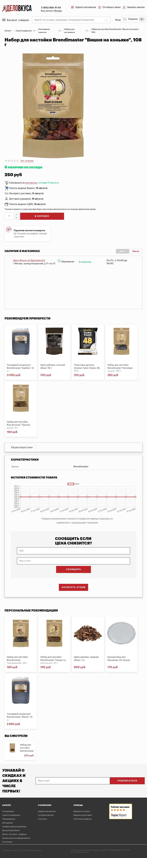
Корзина (134, 19)
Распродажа (8, 811)
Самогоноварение (24, 31)
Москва (58, 11)
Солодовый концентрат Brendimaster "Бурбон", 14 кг (20, 368)
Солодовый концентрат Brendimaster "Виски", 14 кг (19, 717)
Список (135, 251)
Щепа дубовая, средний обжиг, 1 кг (86, 658)
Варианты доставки (83, 815)
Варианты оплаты (82, 811)
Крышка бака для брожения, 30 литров (119, 658)
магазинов (31, 183)
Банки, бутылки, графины (14, 834)
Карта (122, 251)
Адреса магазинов (83, 7)
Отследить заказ (109, 7)
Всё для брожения (11, 830)
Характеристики (22, 447)
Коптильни (7, 842)
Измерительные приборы (14, 827)
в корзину (42, 216)
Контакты (42, 819)
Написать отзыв (73, 587)
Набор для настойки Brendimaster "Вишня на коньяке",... (27, 751)
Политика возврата (83, 819)
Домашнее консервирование (16, 838)
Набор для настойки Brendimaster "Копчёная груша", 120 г (120, 368)
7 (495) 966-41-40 (51, 8)
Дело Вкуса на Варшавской (29, 260)
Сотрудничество (46, 815)
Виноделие (7, 823)
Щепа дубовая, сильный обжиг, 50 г (52, 366)
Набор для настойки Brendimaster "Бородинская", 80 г (17, 660)
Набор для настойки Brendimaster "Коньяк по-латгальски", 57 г (53, 660)
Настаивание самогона (44, 30)
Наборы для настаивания (69, 30)
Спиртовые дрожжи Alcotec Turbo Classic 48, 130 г (87, 368)
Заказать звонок (134, 7)
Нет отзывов (27, 161)
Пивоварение (8, 819)
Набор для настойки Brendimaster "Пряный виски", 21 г (18, 425)
